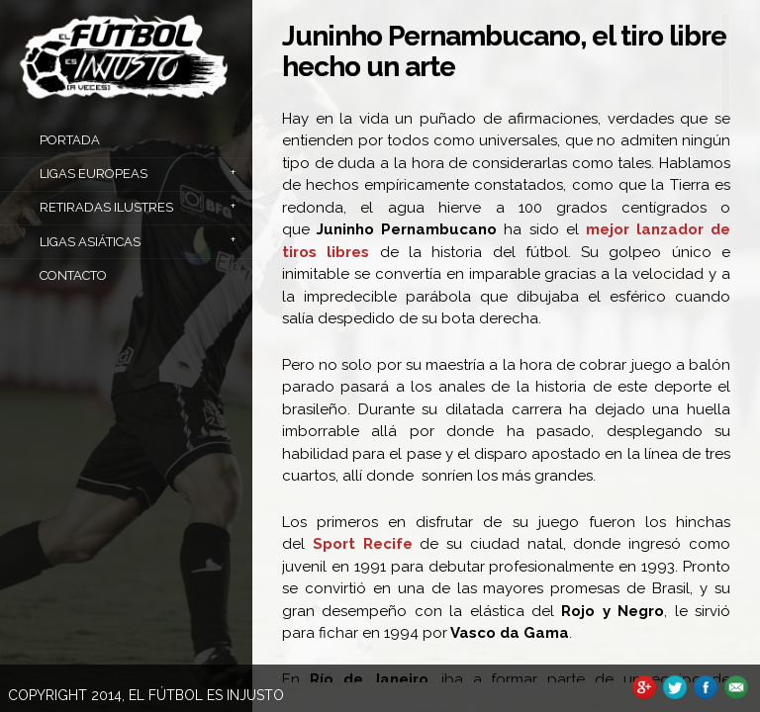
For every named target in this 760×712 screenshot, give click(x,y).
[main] (506, 347)
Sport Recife (363, 544)
